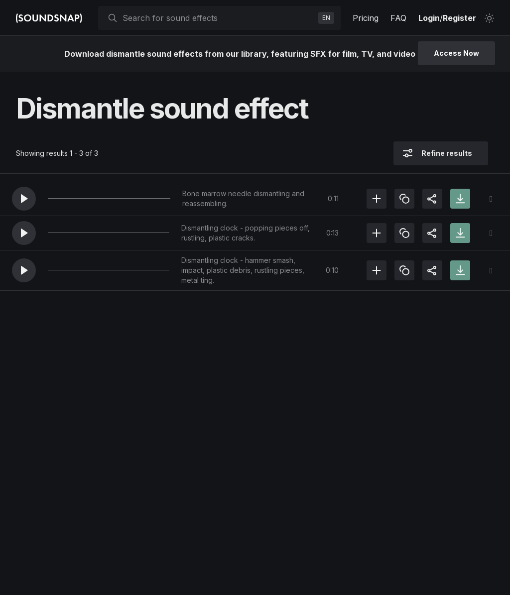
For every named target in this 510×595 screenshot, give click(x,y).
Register (459, 18)
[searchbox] (218, 18)
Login (429, 18)
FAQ (398, 18)
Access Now (456, 53)
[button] (24, 199)
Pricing (366, 18)
